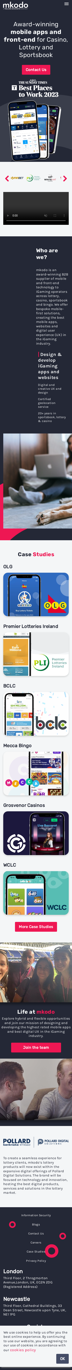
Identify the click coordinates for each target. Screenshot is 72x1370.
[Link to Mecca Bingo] (36, 769)
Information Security (36, 1215)
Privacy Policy (36, 1260)
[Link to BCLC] (36, 710)
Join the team (36, 1047)
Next (65, 178)
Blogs (36, 1224)
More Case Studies (36, 927)
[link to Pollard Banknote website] (36, 1143)
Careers (36, 1242)
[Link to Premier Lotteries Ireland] (36, 650)
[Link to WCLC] (36, 889)
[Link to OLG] (36, 590)
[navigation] (36, 4)
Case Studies (36, 1251)
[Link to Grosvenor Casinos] (36, 829)
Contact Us (36, 70)
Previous (7, 178)
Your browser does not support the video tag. (36, 208)
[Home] (19, 5)
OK (62, 1359)
